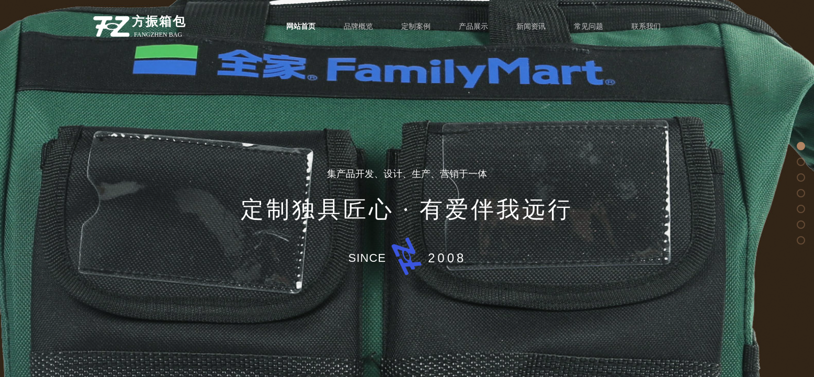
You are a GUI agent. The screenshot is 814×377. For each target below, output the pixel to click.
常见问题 (588, 26)
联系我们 (646, 26)
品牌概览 (358, 26)
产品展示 (473, 26)
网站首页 (300, 26)
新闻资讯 (531, 26)
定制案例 (416, 26)
